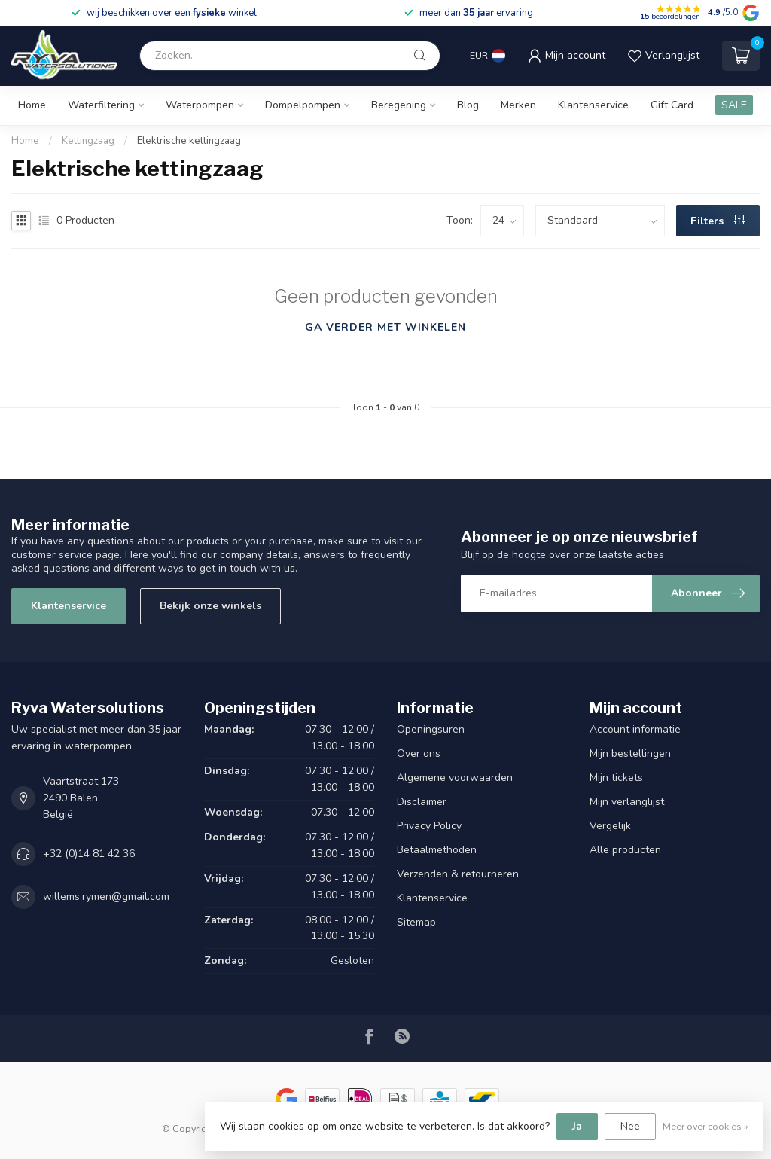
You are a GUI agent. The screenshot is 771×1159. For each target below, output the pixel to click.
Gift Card (672, 105)
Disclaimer (421, 802)
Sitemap (416, 922)
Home (32, 105)
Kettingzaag (88, 141)
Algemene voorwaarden (455, 777)
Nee (630, 1126)
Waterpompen (200, 105)
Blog (468, 105)
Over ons (418, 753)
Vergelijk (610, 826)
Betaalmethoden (437, 850)
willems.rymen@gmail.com (106, 896)
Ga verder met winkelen (385, 327)
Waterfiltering (101, 105)
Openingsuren (431, 729)
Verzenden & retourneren (458, 874)
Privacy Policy (429, 826)
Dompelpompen (302, 105)
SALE (734, 105)
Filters (717, 221)
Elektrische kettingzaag (189, 141)
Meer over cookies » (705, 1126)
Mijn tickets (616, 777)
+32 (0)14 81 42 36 (89, 853)
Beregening (398, 105)
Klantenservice (593, 105)
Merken (518, 105)
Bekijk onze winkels (210, 606)
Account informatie (635, 729)
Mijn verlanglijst (627, 802)
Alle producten (625, 850)
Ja (577, 1126)
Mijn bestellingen (630, 753)
